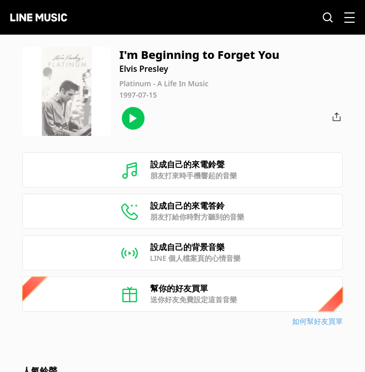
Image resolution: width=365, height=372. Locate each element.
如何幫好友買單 (317, 321)
